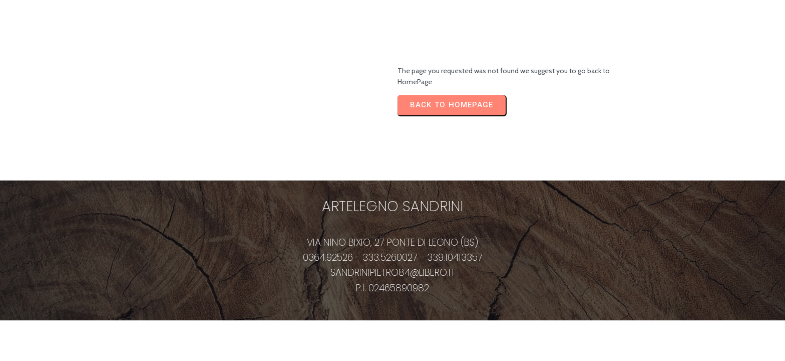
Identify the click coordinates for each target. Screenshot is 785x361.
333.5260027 (390, 257)
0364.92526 (328, 257)
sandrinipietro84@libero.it (392, 272)
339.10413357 (455, 257)
